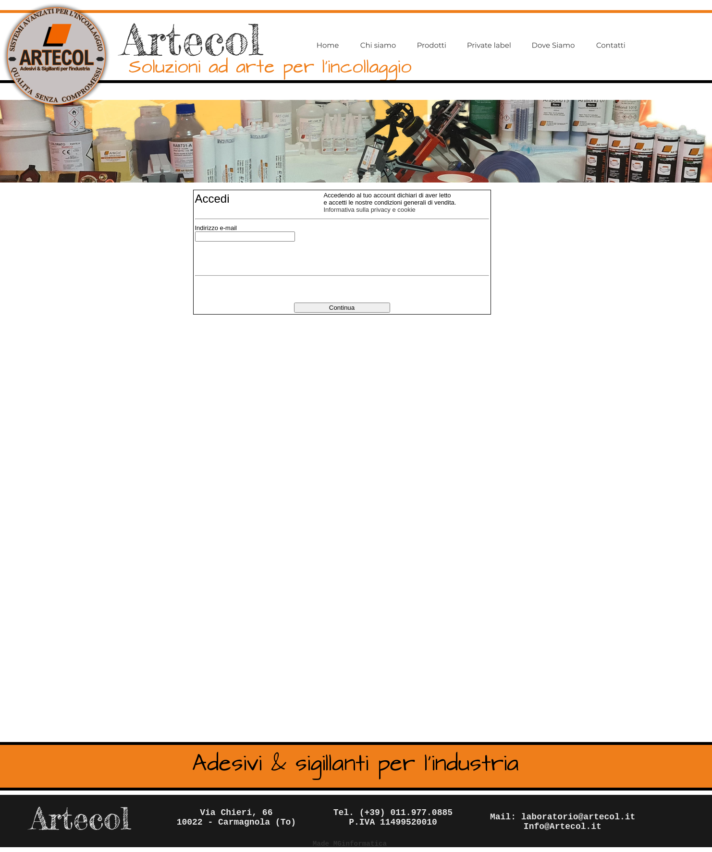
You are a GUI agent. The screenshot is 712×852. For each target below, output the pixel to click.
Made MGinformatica (350, 844)
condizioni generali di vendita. (415, 202)
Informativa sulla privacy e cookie (369, 209)
